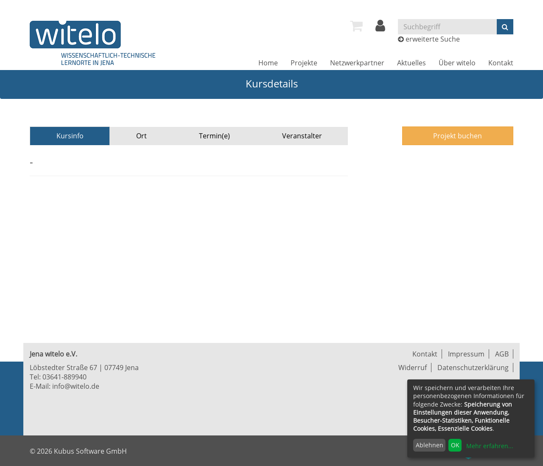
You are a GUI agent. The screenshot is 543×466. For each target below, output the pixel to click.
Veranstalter (302, 135)
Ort (141, 135)
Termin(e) (214, 135)
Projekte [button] (304, 62)
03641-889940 (64, 377)
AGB (502, 354)
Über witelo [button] (457, 62)
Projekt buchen (457, 135)
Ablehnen (429, 445)
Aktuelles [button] (411, 62)
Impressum (466, 354)
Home (268, 62)
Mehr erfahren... (489, 446)
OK (455, 445)
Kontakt (500, 62)
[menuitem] (356, 26)
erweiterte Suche (433, 39)
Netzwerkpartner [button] (357, 62)
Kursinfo (70, 135)
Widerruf (412, 367)
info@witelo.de (75, 386)
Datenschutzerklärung (473, 367)
